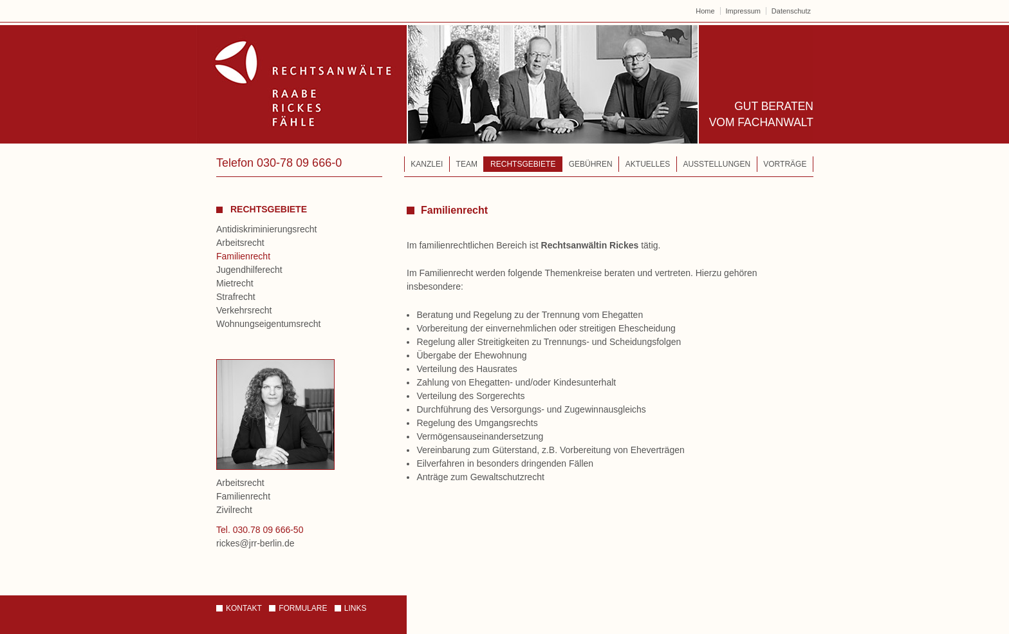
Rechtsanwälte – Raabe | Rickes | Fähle (447, 84)
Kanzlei (427, 164)
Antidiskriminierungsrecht (266, 229)
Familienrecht (243, 256)
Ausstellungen (716, 164)
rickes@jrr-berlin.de (255, 543)
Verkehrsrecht (244, 310)
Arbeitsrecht (240, 243)
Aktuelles (647, 164)
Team (466, 164)
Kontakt (244, 608)
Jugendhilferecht (249, 270)
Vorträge (784, 164)
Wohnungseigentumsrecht (268, 324)
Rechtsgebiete (522, 164)
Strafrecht (235, 297)
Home (705, 11)
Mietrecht (235, 283)
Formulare (303, 608)
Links (355, 608)
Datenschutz (791, 11)
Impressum (743, 11)
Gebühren (591, 164)
